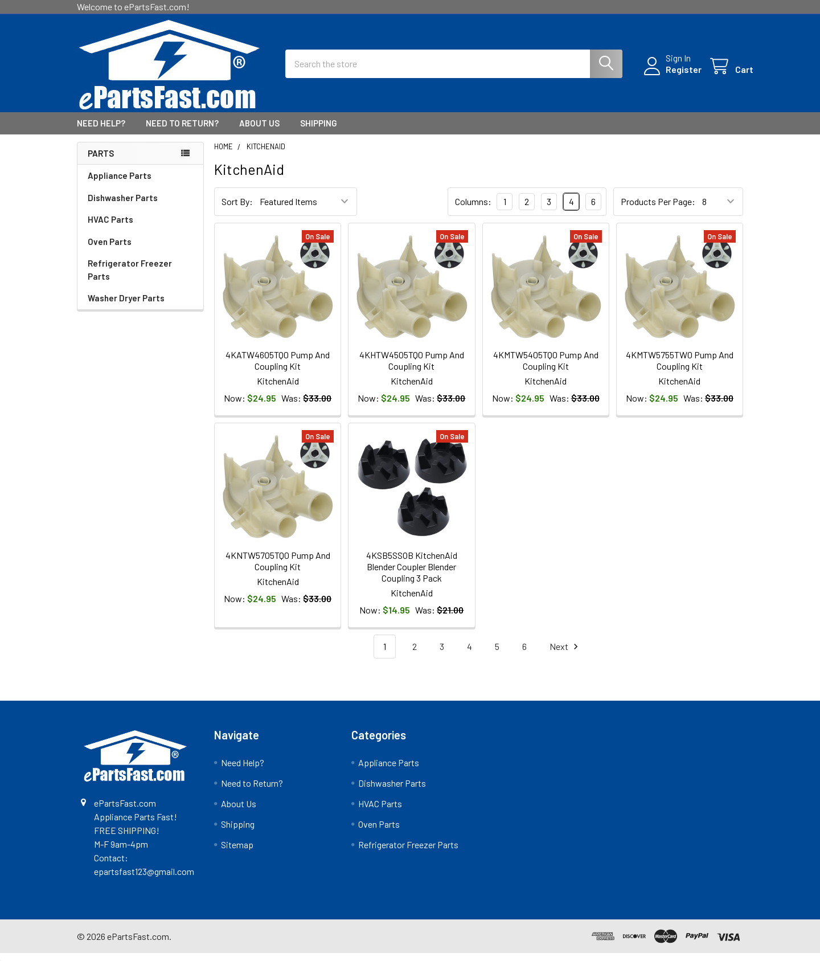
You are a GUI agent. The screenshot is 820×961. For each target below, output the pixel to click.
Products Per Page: (658, 209)
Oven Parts (110, 249)
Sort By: (237, 209)
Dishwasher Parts (123, 206)
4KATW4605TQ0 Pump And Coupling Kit (278, 368)
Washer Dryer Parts (126, 306)
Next (565, 654)
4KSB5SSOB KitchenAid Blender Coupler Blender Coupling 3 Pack (411, 574)
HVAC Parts (110, 227)
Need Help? (101, 131)
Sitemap (237, 852)
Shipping (318, 131)
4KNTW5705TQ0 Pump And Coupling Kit (278, 568)
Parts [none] (101, 161)
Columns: (473, 209)
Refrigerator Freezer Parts (130, 277)
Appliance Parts (119, 183)
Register (673, 74)
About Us (259, 131)
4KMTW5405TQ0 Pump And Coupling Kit (545, 368)
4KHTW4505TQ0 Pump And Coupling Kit (411, 368)
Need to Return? (182, 131)
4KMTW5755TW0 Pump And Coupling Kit (679, 368)
